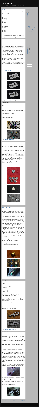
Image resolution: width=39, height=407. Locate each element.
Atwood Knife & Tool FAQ (29, 10)
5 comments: (13, 37)
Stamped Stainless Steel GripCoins (7, 143)
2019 (28, 20)
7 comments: (13, 329)
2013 (28, 46)
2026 (28, 13)
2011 (28, 48)
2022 (28, 17)
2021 (28, 18)
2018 (28, 21)
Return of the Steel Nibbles (6, 333)
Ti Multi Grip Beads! (30, 28)
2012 (28, 47)
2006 (28, 53)
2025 (28, 14)
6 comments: (13, 100)
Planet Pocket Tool (6, 3)
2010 (28, 49)
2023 (28, 16)
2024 (28, 15)
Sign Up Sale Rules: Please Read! (6, 70)
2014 (28, 45)
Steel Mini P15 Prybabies (6, 281)
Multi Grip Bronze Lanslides (6, 207)
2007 (28, 52)
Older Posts (23, 400)
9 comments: (12, 139)
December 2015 (30, 25)
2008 (28, 51)
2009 (28, 50)
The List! (3, 9)
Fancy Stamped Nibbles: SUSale (31, 27)
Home (14, 400)
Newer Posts (4, 400)
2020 (28, 19)
